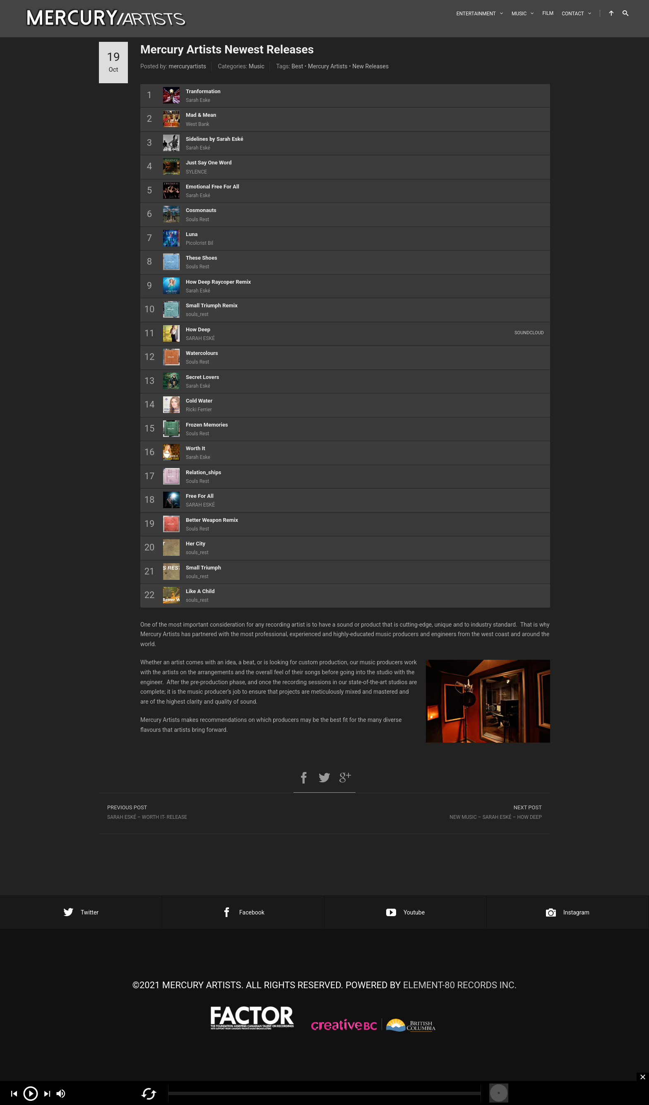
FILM (547, 13)
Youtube (405, 912)
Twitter (81, 912)
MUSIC (519, 14)
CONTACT (573, 14)
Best (297, 66)
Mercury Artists (328, 66)
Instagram (567, 912)
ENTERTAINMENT (476, 14)
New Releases (370, 66)
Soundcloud (529, 332)
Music (256, 66)
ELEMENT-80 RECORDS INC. (460, 985)
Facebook (243, 912)
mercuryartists (187, 66)
